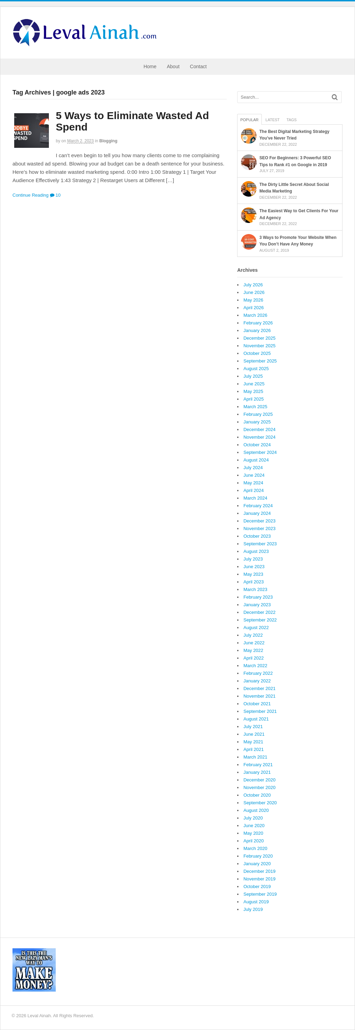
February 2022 (258, 673)
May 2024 (253, 482)
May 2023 (253, 574)
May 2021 (253, 741)
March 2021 (255, 757)
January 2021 (257, 772)
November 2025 (259, 345)
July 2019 (253, 909)
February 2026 (258, 322)
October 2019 (257, 886)
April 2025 (253, 399)
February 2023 (258, 597)
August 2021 (256, 719)
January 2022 (257, 680)
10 (55, 195)
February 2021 (258, 764)
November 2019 (259, 878)
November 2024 (259, 437)
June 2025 (254, 383)
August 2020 (256, 810)
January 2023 (257, 604)
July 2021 (253, 726)
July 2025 (253, 376)
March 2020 (255, 848)
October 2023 (257, 536)
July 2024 (253, 467)
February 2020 (258, 856)
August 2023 (256, 551)
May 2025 (253, 391)
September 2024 (260, 452)
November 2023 (259, 528)
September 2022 (260, 620)
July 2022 (253, 635)
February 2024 (258, 505)
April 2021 (253, 749)
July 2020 (253, 818)
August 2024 (256, 460)
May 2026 (253, 300)
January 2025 (257, 421)
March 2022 (255, 665)
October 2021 (257, 703)
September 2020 (260, 802)
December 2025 (259, 338)
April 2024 (253, 490)
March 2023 (255, 589)
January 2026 (257, 330)
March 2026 (255, 315)
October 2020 (257, 795)
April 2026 (253, 307)
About (173, 66)
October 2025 (257, 353)
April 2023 (253, 581)
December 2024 (259, 429)
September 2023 (260, 543)
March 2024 (255, 498)
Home (150, 66)
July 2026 (253, 284)
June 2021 (254, 734)
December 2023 (259, 520)
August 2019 (256, 901)
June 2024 (254, 475)
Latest (273, 120)
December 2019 (259, 871)
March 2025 (255, 406)
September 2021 (260, 711)
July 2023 (253, 559)
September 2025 (260, 361)
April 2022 (253, 658)
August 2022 (256, 627)
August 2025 (256, 368)
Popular (249, 120)
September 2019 (260, 894)
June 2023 (254, 566)
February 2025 (258, 414)
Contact (198, 66)
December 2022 (259, 612)
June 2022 (254, 642)
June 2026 (254, 292)
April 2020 (253, 840)
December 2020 (259, 779)
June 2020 (254, 825)
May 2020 (253, 833)
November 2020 (259, 787)
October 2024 (257, 444)
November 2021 (259, 696)
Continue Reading (30, 195)
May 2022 (253, 650)
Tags (292, 120)
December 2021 (259, 688)
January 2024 (257, 513)
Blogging (108, 140)
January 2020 (257, 863)
